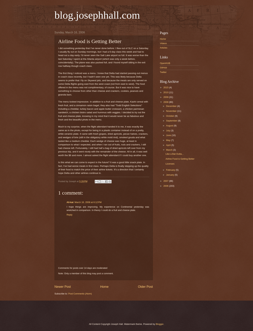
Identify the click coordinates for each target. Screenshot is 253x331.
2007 (166, 181)
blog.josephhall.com (97, 15)
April (168, 145)
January (170, 174)
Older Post (145, 286)
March (169, 150)
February (171, 170)
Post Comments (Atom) (80, 293)
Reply (69, 214)
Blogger (159, 324)
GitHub (163, 67)
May (168, 140)
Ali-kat (70, 202)
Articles (163, 47)
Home (104, 286)
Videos (163, 43)
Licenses (170, 163)
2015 (166, 87)
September (172, 120)
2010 (166, 92)
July (168, 130)
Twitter (163, 72)
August (170, 125)
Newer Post (62, 286)
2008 (166, 102)
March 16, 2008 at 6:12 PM (88, 202)
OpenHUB (165, 63)
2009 (166, 97)
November (171, 111)
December (171, 106)
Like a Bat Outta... (175, 154)
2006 (166, 186)
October (170, 116)
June (169, 135)
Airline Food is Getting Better (180, 159)
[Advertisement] (95, 311)
